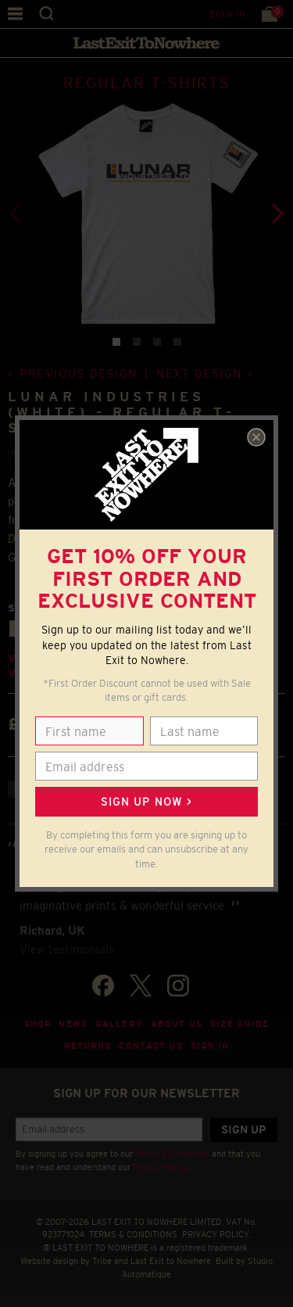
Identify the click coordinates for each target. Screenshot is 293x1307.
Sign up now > (146, 801)
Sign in (227, 14)
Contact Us (150, 1045)
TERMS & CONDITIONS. (134, 1234)
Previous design (79, 373)
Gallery (119, 1024)
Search (46, 13)
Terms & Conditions (172, 1153)
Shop (38, 1024)
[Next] (276, 213)
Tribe (102, 1261)
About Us (176, 1024)
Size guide (239, 1024)
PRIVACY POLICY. (217, 1234)
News (73, 1024)
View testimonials (67, 949)
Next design (199, 373)
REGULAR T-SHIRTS (146, 83)
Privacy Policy (160, 1167)
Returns (88, 1045)
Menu (15, 13)
